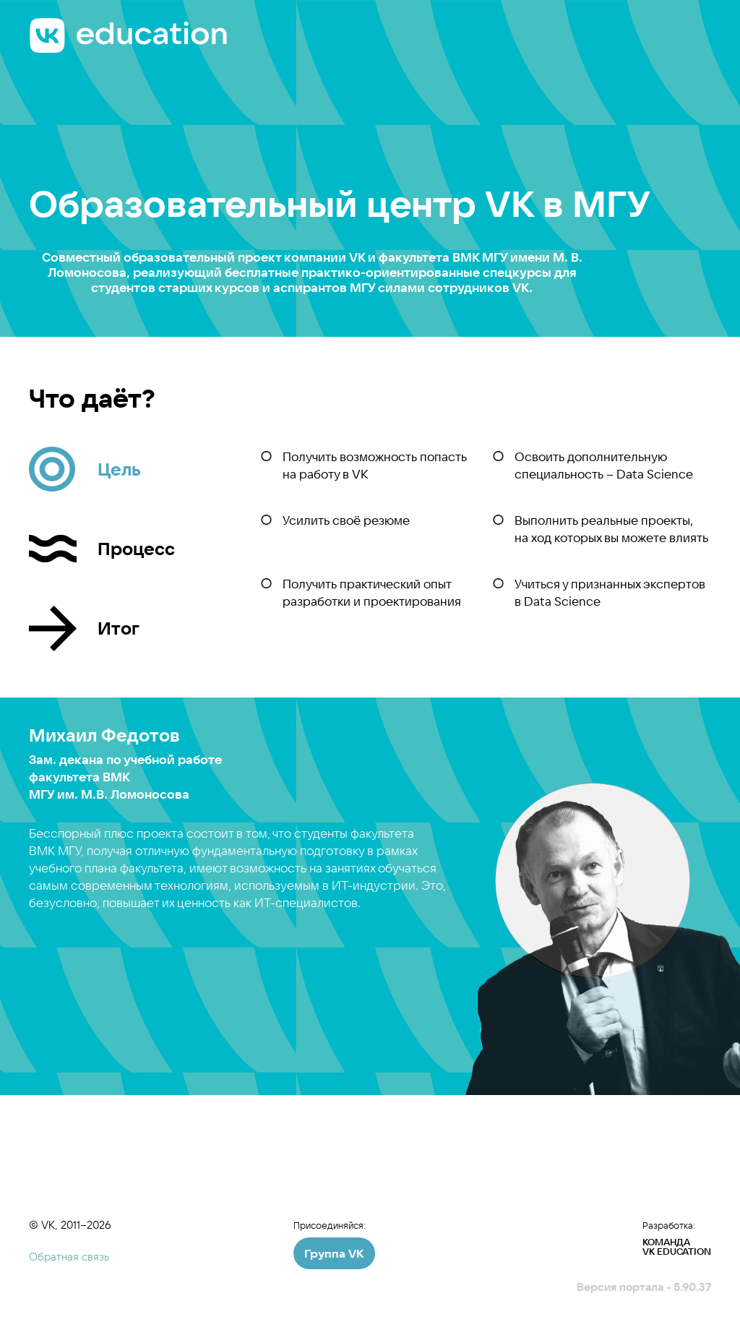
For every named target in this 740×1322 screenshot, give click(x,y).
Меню (696, 29)
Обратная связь (69, 1256)
